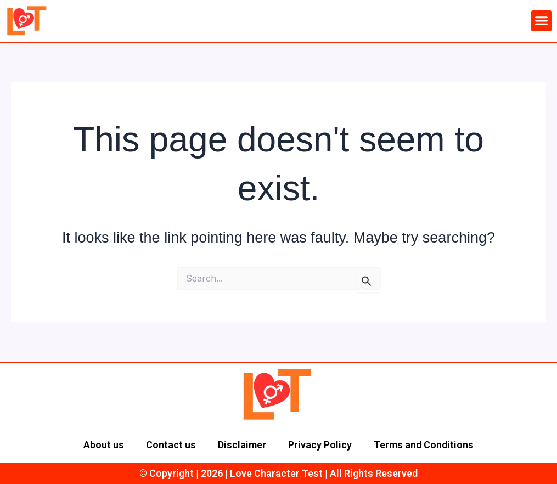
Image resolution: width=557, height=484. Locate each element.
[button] (541, 20)
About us (103, 445)
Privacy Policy (320, 445)
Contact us (171, 445)
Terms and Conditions (424, 445)
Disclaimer (242, 445)
